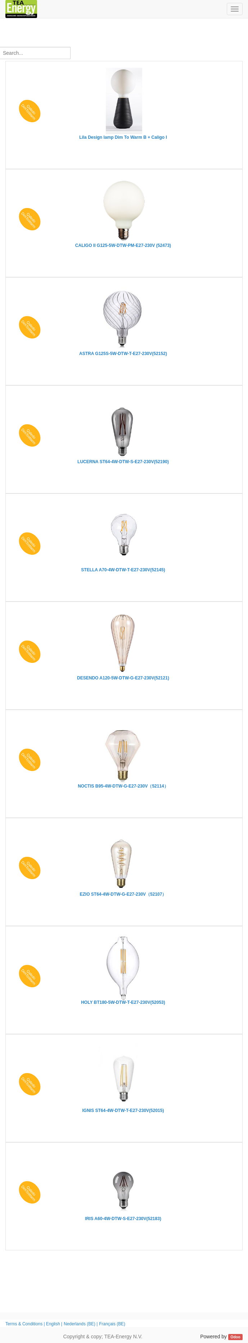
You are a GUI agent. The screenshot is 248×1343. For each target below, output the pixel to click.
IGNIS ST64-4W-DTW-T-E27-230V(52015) (123, 1110)
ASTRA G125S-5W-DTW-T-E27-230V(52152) (123, 353)
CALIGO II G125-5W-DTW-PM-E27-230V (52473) (123, 245)
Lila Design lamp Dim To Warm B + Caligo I (123, 137)
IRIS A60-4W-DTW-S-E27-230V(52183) (123, 1218)
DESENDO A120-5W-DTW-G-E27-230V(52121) (123, 678)
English (53, 1323)
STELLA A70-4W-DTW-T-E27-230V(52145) (123, 569)
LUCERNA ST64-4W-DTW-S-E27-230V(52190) (123, 461)
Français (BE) (112, 1323)
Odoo (235, 1337)
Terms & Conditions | (25, 1323)
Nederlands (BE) (79, 1323)
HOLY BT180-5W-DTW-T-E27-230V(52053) (123, 1002)
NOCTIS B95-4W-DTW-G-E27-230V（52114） (123, 786)
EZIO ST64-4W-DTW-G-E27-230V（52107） (123, 894)
